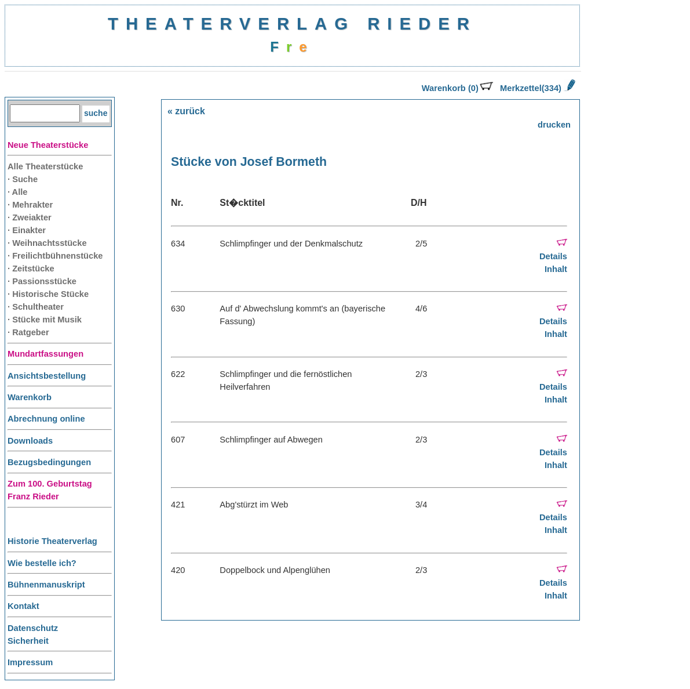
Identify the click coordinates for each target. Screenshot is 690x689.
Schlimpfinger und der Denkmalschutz (291, 243)
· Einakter (27, 230)
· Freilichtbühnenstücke (55, 255)
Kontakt (23, 606)
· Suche (23, 179)
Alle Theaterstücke (45, 166)
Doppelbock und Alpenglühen (275, 570)
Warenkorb (30, 397)
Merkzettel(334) (537, 88)
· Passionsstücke (42, 281)
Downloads (30, 440)
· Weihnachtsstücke (47, 243)
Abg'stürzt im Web (254, 504)
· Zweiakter (30, 217)
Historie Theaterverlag (52, 541)
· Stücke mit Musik (45, 319)
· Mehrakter (30, 204)
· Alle (17, 192)
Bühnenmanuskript (46, 584)
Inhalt (556, 269)
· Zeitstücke (31, 268)
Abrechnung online (46, 418)
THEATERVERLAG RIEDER (292, 23)
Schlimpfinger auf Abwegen (271, 439)
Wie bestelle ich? (42, 563)
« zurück (186, 111)
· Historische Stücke (48, 294)
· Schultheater (36, 306)
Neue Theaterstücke (48, 145)
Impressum (30, 662)
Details (553, 256)
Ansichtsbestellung (47, 375)
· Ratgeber (28, 332)
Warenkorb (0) (457, 88)
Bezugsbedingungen (49, 462)
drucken (554, 124)
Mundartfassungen (45, 353)
